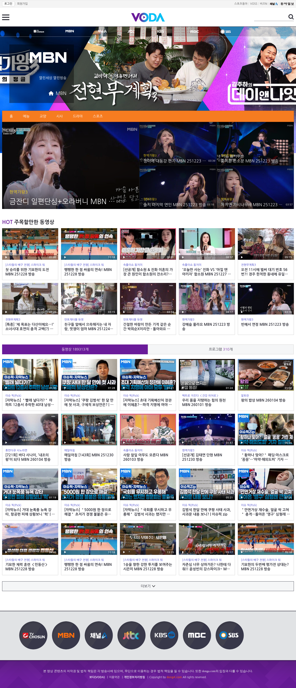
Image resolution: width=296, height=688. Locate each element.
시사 (59, 116)
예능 (26, 116)
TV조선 (39, 31)
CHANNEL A (102, 31)
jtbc (131, 31)
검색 (291, 17)
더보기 (148, 586)
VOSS (253, 3)
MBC (194, 31)
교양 (43, 116)
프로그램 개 (221, 349)
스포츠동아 (240, 3)
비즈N (263, 3)
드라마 (78, 116)
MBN (69, 31)
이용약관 (114, 677)
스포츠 (98, 116)
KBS (160, 31)
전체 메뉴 (5, 17)
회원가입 (22, 3)
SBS (225, 31)
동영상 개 (74, 349)
